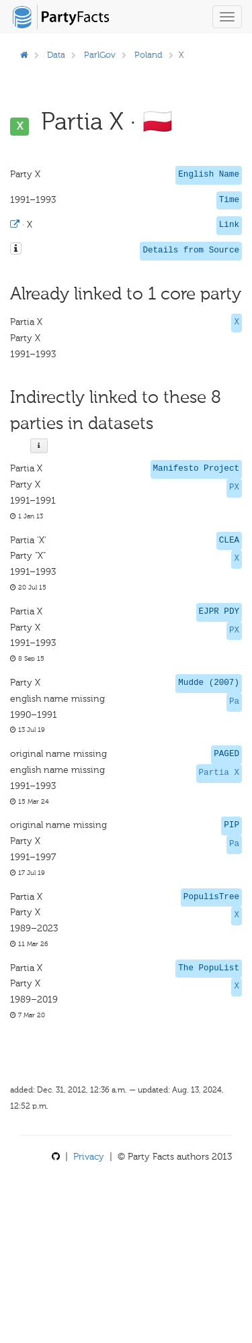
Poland (148, 55)
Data (56, 55)
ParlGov (100, 55)
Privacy (88, 1156)
